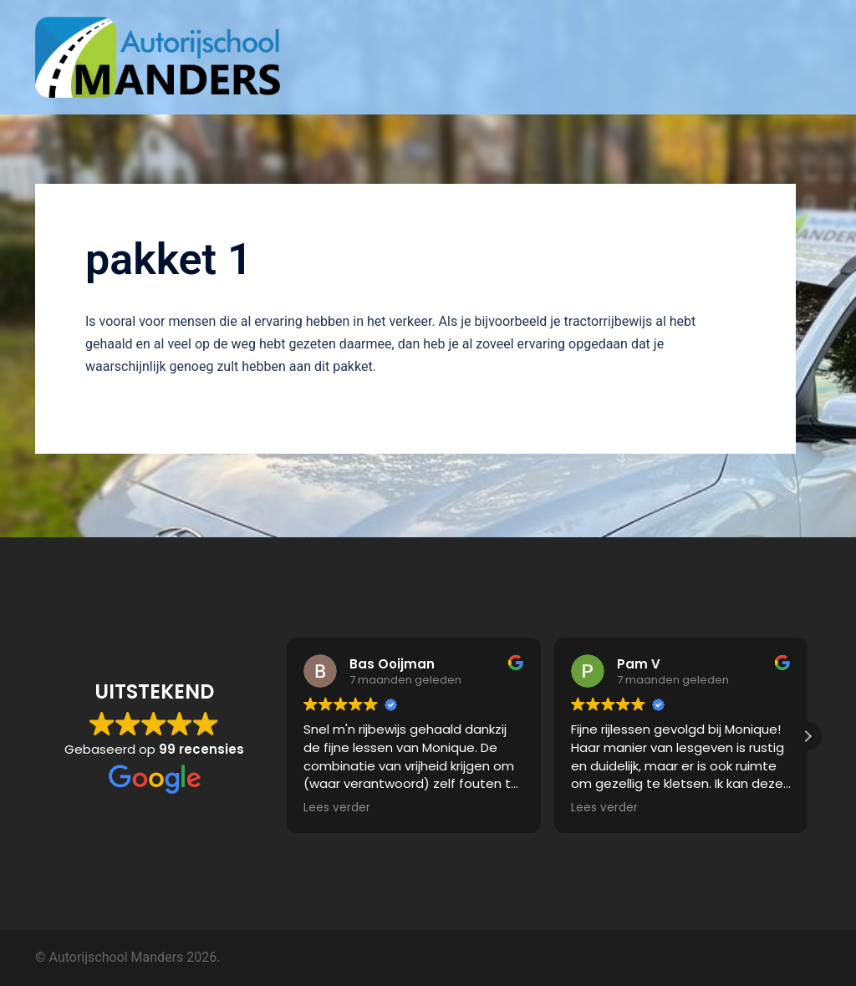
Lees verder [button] (336, 808)
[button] (807, 736)
